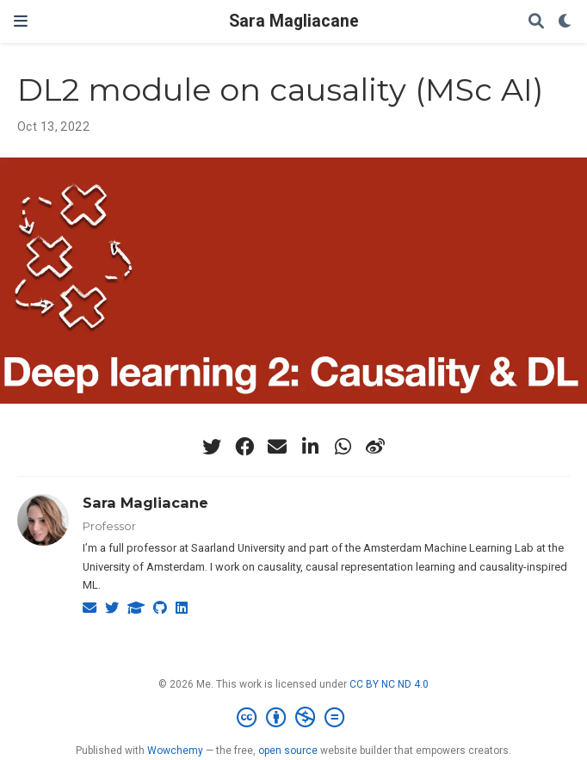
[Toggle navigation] (21, 21)
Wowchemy (175, 751)
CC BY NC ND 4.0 (389, 684)
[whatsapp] (342, 447)
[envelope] (277, 447)
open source (288, 751)
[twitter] (212, 447)
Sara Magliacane (294, 21)
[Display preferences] (565, 22)
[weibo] (375, 447)
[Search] (536, 22)
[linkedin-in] (310, 447)
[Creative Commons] (294, 718)
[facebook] (244, 447)
